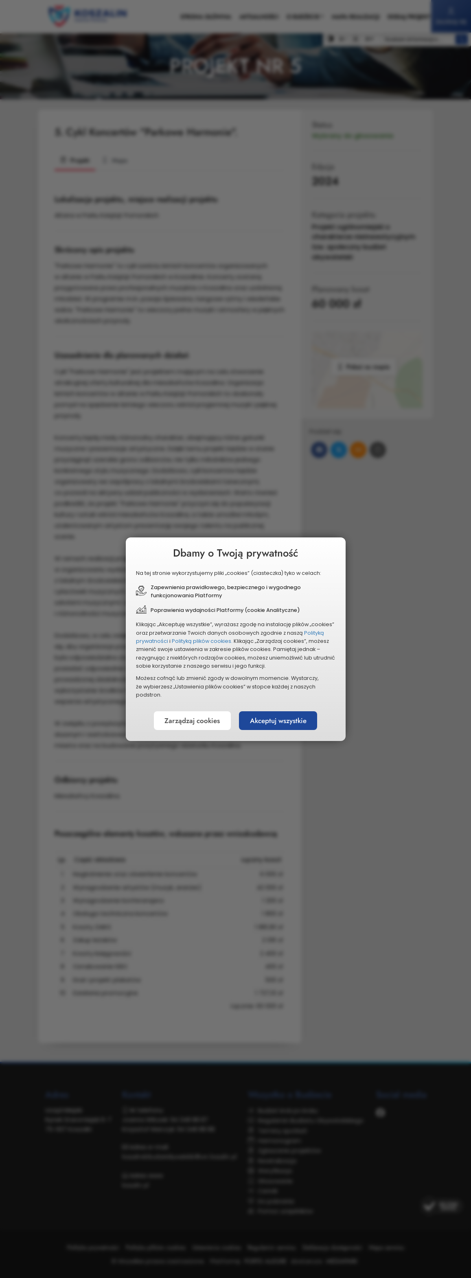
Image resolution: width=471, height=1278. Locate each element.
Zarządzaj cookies (187, 721)
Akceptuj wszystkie (282, 721)
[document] (236, 639)
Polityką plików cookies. (202, 641)
